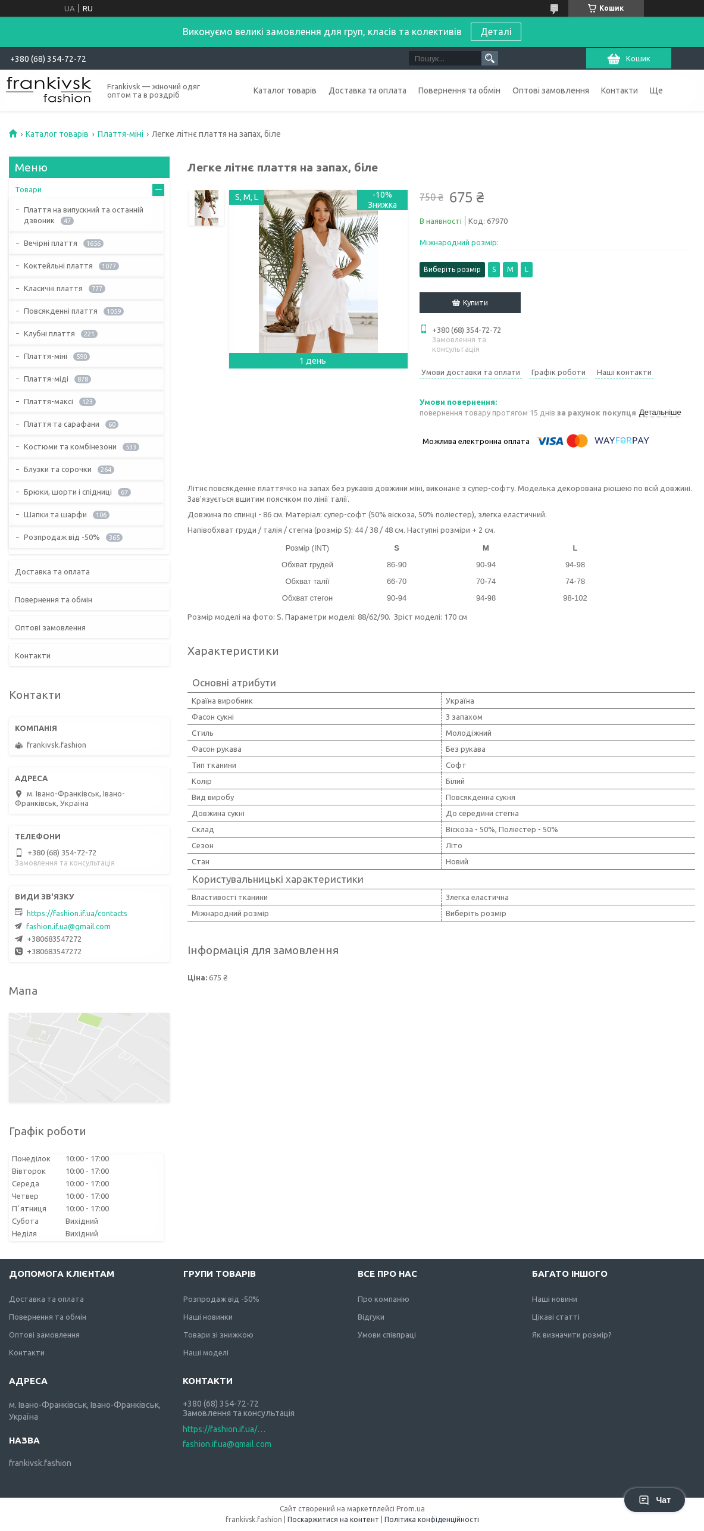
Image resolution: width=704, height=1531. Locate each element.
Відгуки (371, 1317)
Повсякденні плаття (61, 311)
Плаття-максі (48, 401)
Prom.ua (410, 1509)
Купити (475, 302)
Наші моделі (206, 1352)
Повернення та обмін (459, 90)
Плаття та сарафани (61, 424)
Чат (655, 1500)
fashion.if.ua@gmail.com (68, 926)
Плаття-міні (120, 134)
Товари (28, 189)
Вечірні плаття (50, 243)
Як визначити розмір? (572, 1334)
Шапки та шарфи (55, 514)
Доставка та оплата (367, 90)
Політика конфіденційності (431, 1519)
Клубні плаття (49, 333)
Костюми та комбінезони (70, 446)
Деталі (496, 31)
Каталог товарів (285, 90)
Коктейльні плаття (58, 265)
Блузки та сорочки (58, 469)
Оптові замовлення (550, 90)
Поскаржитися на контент (333, 1519)
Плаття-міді (46, 378)
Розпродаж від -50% (62, 537)
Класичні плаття (53, 288)
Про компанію (383, 1299)
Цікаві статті (556, 1317)
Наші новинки (208, 1317)
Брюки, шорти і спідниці (68, 492)
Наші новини (554, 1299)
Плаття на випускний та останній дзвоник (83, 214)
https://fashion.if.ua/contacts (77, 913)
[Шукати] (489, 58)
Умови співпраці (387, 1334)
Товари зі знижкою (218, 1334)
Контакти (619, 90)
